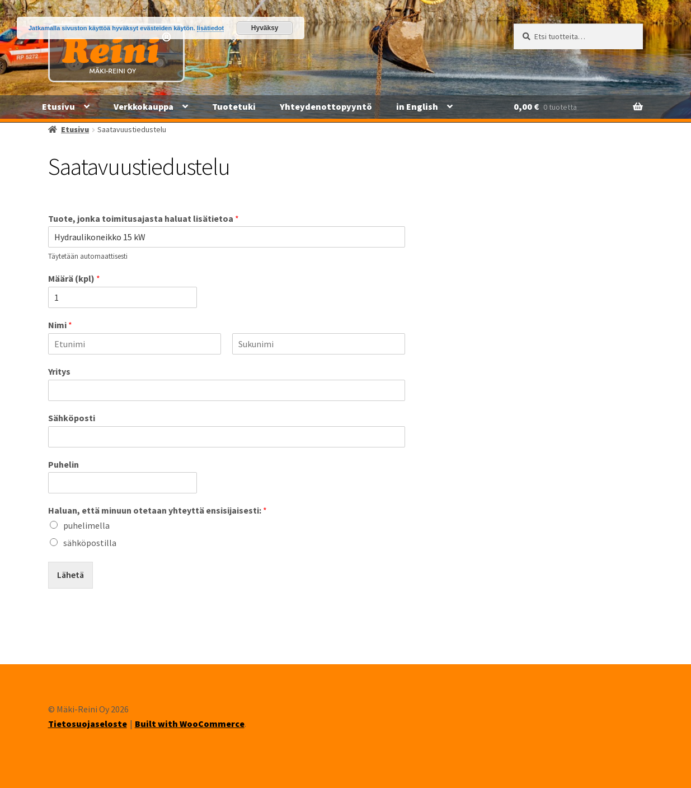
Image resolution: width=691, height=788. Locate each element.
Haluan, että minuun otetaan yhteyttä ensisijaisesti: (157, 510)
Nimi (60, 324)
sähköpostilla (89, 542)
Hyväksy (265, 28)
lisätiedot (210, 28)
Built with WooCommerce (190, 723)
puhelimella (86, 525)
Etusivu (58, 106)
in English (417, 106)
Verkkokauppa (143, 106)
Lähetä (70, 574)
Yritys (59, 371)
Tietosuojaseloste (87, 723)
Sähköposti (71, 417)
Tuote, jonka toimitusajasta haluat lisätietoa (143, 218)
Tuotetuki (234, 106)
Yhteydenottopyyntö (326, 106)
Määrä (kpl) (74, 278)
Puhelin (63, 464)
